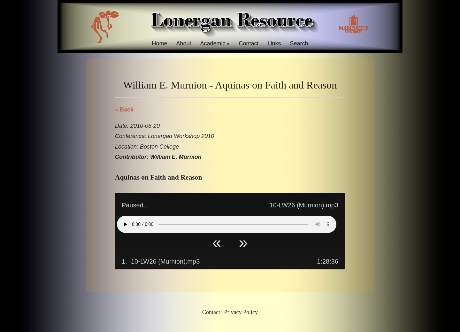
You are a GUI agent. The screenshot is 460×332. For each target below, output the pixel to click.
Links (274, 43)
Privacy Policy (241, 312)
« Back (124, 109)
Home (159, 43)
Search (299, 43)
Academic (212, 43)
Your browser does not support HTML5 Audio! (226, 224)
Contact (248, 43)
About (183, 43)
